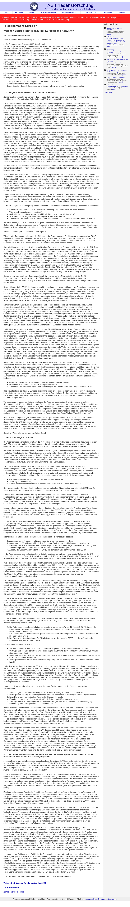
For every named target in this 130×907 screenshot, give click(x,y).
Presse (31, 12)
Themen (121, 12)
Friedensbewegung (48, 12)
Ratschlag (19, 12)
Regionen (108, 12)
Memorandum (91, 12)
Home (6, 12)
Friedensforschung (69, 12)
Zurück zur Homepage (14, 892)
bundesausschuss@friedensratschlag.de (99, 899)
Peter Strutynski (62, 17)
